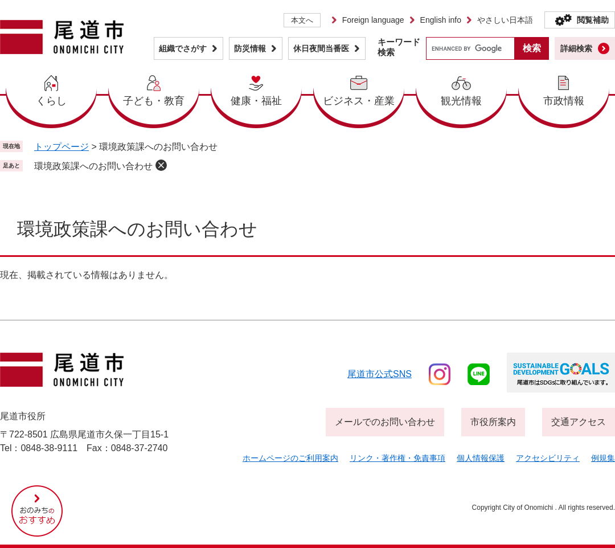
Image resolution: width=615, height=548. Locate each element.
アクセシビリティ (548, 458)
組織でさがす (183, 48)
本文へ (302, 20)
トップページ (61, 147)
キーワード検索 (399, 47)
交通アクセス (578, 422)
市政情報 (563, 101)
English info (440, 19)
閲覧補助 (593, 19)
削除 (161, 165)
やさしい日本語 (505, 19)
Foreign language (373, 19)
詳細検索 (576, 48)
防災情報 (250, 48)
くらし (51, 101)
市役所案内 (493, 422)
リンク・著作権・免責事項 (397, 458)
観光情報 (461, 101)
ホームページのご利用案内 (290, 458)
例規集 (603, 458)
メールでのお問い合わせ (385, 422)
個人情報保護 (481, 458)
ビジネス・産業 (359, 101)
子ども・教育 (153, 101)
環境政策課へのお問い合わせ (93, 166)
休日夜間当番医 (321, 48)
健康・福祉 (256, 101)
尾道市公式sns (379, 374)
